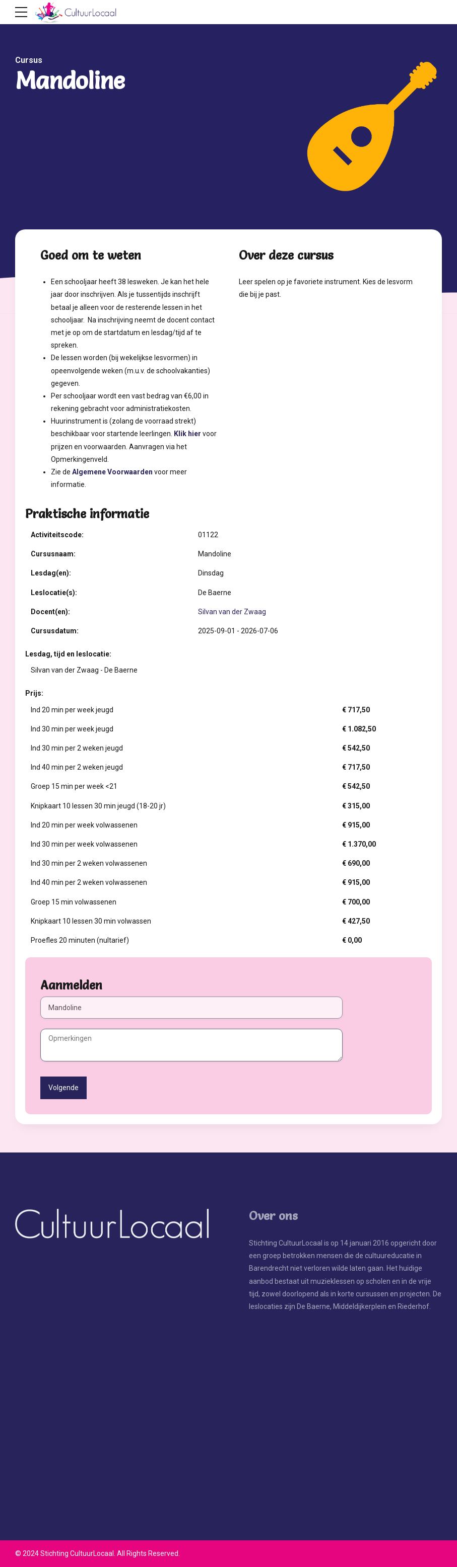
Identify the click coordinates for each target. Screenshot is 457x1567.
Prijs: (34, 693)
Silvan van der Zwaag (232, 612)
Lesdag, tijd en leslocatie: (68, 654)
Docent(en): (50, 612)
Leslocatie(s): (54, 593)
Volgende (63, 1088)
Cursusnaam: (53, 554)
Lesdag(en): (51, 573)
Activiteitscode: (57, 535)
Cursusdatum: (55, 631)
